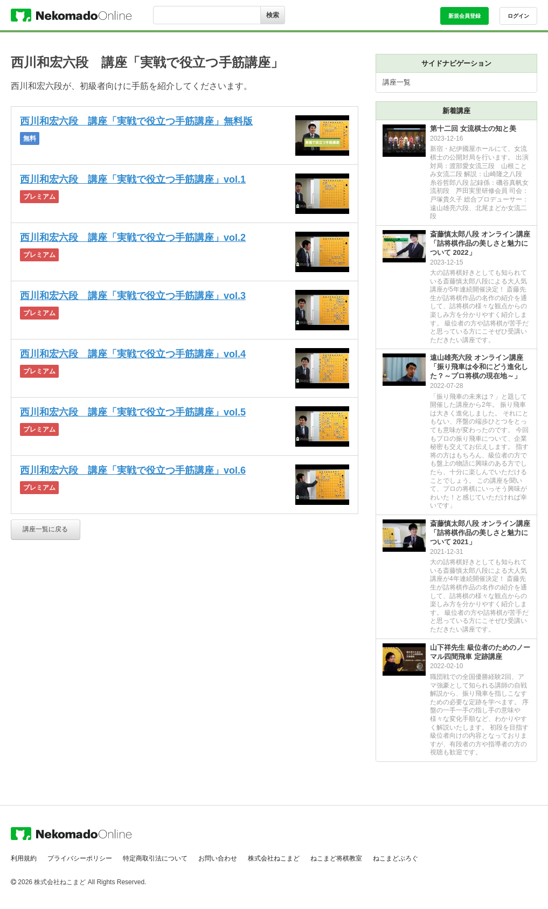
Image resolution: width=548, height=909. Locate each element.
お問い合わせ (217, 858)
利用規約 (24, 858)
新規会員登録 (464, 16)
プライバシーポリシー (79, 858)
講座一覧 (397, 82)
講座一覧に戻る (45, 529)
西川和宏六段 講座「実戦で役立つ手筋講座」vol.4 (133, 354)
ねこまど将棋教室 (336, 858)
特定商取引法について (155, 858)
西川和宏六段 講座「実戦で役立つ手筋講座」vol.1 (133, 179)
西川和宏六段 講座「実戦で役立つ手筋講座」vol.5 (133, 412)
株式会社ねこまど (274, 858)
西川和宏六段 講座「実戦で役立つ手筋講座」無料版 (136, 121)
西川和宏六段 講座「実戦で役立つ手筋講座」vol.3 (133, 295)
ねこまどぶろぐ (395, 858)
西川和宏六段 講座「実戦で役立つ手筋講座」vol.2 (133, 237)
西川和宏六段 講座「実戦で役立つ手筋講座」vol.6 (133, 470)
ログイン (518, 16)
